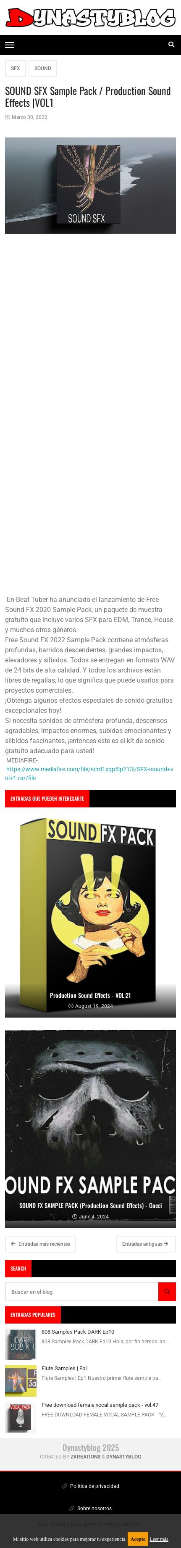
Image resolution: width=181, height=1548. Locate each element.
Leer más (159, 1539)
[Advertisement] (90, 504)
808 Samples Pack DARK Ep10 (78, 1332)
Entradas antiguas (145, 1244)
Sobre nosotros (90, 1508)
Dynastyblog (123, 1457)
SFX (15, 68)
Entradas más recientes (40, 1244)
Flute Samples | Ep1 (65, 1368)
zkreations (85, 1457)
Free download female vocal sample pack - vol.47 (100, 1405)
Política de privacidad (90, 1486)
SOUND (42, 68)
